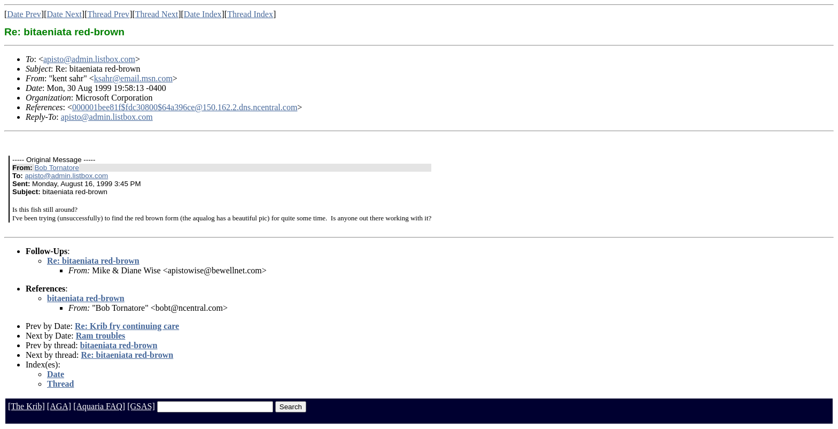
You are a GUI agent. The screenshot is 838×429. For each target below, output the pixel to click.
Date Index (203, 14)
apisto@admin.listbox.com (89, 59)
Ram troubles (101, 335)
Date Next (64, 14)
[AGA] (59, 406)
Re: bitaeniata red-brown (93, 260)
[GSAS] (141, 406)
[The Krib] (26, 406)
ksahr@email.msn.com (133, 78)
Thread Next (156, 14)
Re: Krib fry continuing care (127, 326)
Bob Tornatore (56, 168)
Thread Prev (108, 14)
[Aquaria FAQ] (99, 406)
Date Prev (24, 14)
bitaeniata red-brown (86, 298)
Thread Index (250, 14)
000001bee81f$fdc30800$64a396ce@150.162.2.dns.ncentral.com (184, 107)
